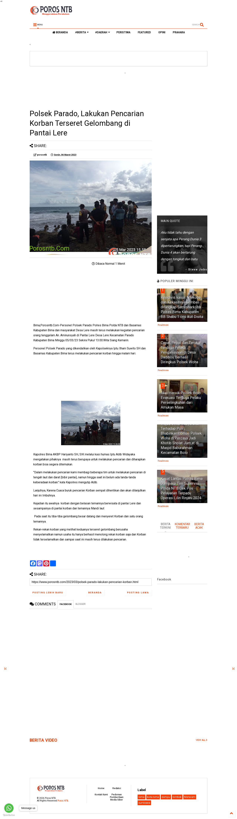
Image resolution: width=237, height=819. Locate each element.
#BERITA (82, 32)
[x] (5, 668)
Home (101, 788)
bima (141, 797)
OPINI (161, 32)
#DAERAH (102, 32)
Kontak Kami (101, 794)
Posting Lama (138, 592)
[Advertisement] (91, 87)
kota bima (153, 797)
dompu (166, 797)
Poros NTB (63, 800)
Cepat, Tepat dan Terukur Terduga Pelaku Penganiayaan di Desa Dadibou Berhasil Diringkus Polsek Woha (181, 352)
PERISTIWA (123, 32)
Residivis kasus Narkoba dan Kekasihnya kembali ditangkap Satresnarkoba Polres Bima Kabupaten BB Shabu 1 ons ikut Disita (182, 307)
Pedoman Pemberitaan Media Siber (116, 797)
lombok (177, 797)
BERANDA (60, 32)
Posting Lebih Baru (47, 592)
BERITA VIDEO (43, 740)
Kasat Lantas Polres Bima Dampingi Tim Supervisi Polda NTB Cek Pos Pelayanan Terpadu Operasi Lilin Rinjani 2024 (182, 488)
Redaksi (116, 788)
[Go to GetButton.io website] (9, 815)
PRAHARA (179, 32)
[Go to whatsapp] (9, 808)
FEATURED (144, 32)
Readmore (163, 325)
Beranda (95, 592)
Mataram (189, 797)
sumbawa (144, 802)
